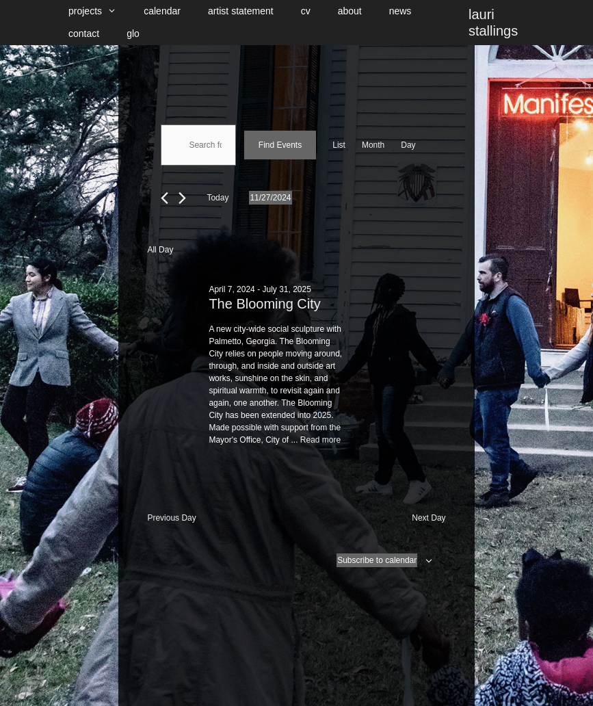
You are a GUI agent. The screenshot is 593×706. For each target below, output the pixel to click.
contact (83, 33)
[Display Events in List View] (338, 145)
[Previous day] (164, 198)
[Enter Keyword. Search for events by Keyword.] (198, 145)
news (400, 10)
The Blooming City (264, 303)
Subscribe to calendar (377, 560)
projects (99, 11)
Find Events (280, 145)
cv (306, 10)
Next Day (428, 518)
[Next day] (182, 198)
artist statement (241, 10)
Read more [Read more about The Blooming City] (320, 440)
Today (217, 197)
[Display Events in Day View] (408, 145)
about (350, 10)
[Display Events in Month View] (373, 145)
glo (133, 33)
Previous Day (171, 518)
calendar (162, 10)
